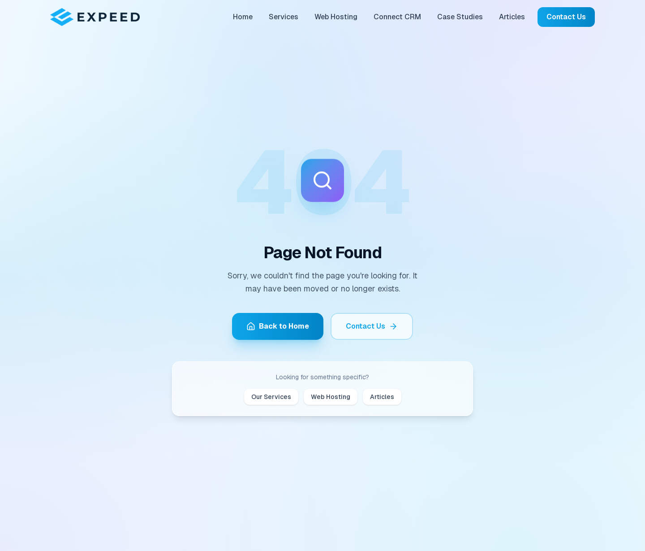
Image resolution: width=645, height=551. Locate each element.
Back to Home (277, 326)
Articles (512, 17)
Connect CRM (397, 17)
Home (243, 17)
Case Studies (460, 17)
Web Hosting (335, 17)
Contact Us (566, 17)
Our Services (271, 397)
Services (283, 17)
